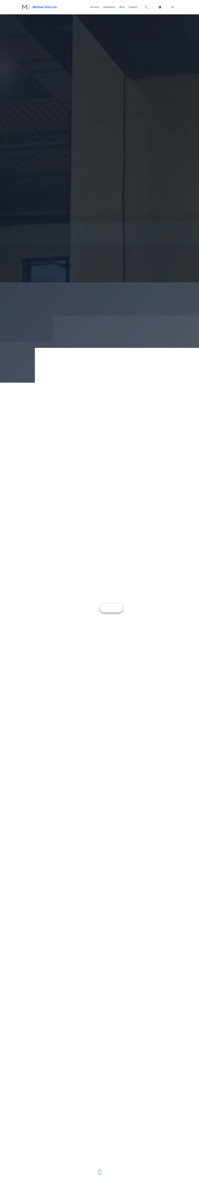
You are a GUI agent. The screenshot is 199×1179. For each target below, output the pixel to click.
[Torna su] (39, 7)
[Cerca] (146, 7)
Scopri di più (111, 608)
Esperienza (109, 7)
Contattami (87, 607)
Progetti (133, 7)
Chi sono (94, 7)
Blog (122, 7)
